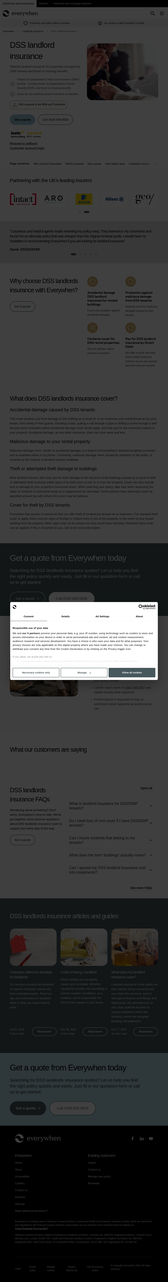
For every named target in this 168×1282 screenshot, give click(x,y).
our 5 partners (31, 633)
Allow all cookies (132, 672)
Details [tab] (66, 616)
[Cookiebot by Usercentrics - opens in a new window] (141, 606)
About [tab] (139, 616)
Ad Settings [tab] (102, 616)
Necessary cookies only (36, 672)
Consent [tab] (29, 616)
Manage (84, 672)
